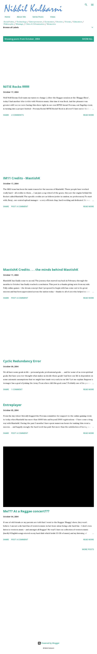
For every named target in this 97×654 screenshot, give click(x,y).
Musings (19, 24)
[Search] (86, 4)
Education (77, 22)
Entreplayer (12, 405)
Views (51, 17)
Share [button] (6, 115)
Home (5, 17)
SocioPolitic (9, 22)
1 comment (17, 389)
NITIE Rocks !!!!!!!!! (16, 86)
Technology (21, 22)
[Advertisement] (48, 66)
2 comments (17, 115)
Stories (59, 22)
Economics (49, 22)
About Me (19, 17)
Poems (68, 22)
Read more (88, 115)
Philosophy (9, 24)
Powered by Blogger (48, 643)
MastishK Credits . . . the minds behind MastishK (40, 269)
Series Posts (36, 17)
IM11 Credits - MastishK (21, 178)
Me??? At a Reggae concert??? (26, 511)
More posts (88, 549)
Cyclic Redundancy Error (22, 361)
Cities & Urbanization (35, 24)
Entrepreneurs (35, 22)
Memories (51, 24)
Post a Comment (19, 206)
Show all (87, 39)
